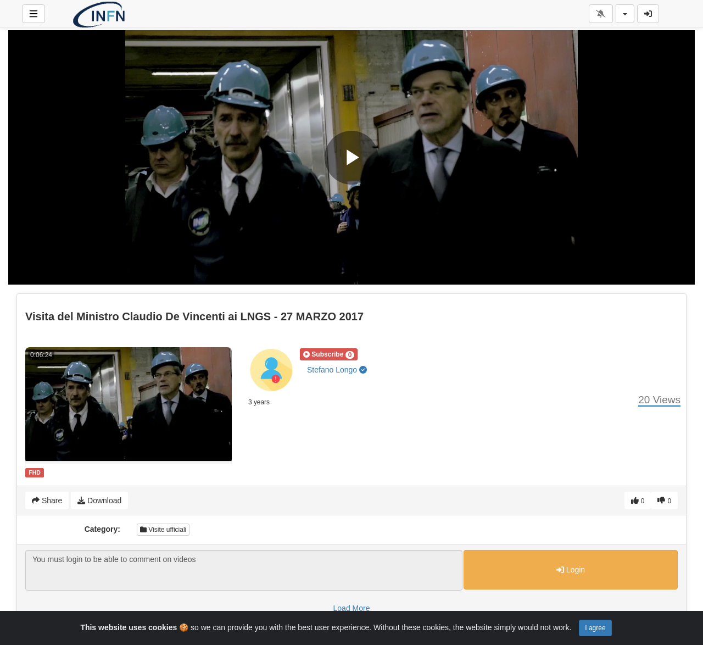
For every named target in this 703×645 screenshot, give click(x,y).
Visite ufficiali (163, 529)
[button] (329, 354)
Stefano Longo (337, 369)
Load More (351, 608)
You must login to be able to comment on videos (243, 570)
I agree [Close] (595, 628)
